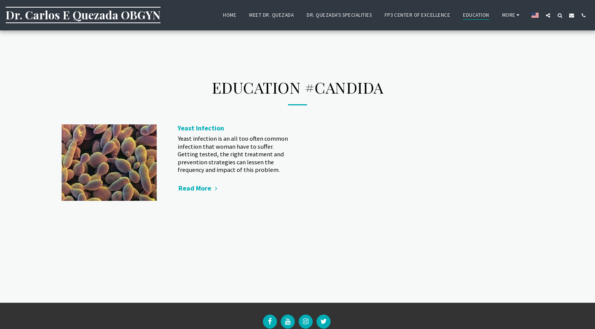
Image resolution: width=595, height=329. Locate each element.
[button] (548, 15)
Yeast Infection (201, 128)
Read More (199, 188)
